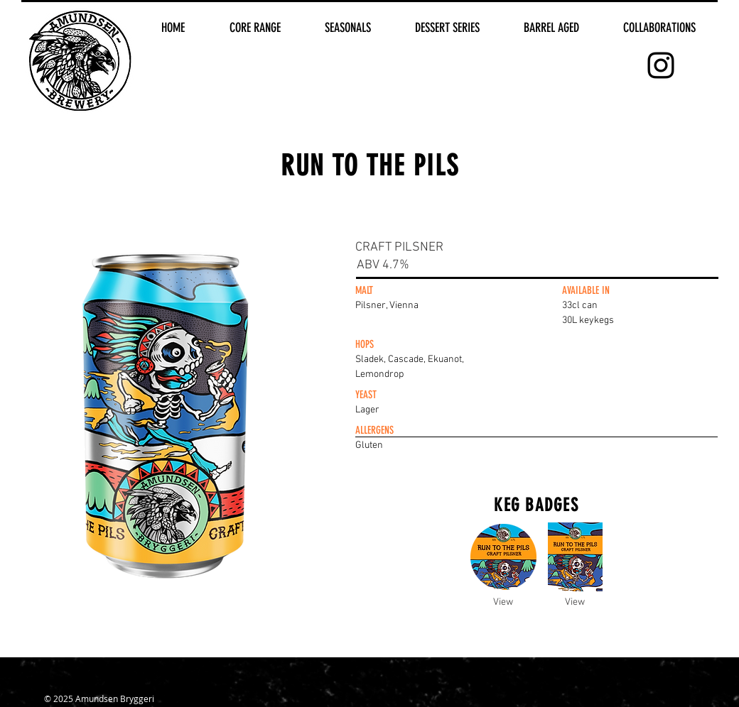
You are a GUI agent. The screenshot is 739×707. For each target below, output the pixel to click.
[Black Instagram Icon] (661, 65)
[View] (503, 602)
